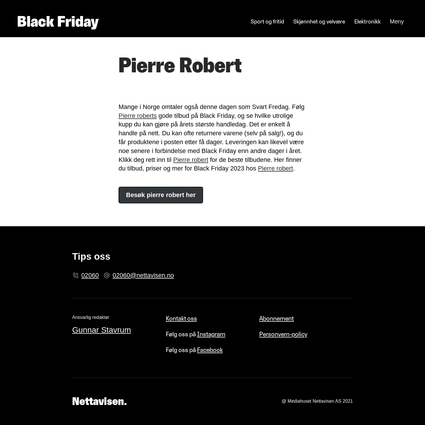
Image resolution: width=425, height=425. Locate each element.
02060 (90, 275)
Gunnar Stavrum (101, 329)
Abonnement (276, 318)
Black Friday (58, 21)
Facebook (210, 350)
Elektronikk (367, 21)
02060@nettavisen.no (143, 275)
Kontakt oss (181, 318)
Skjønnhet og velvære (319, 21)
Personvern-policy (283, 334)
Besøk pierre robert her (161, 194)
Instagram (211, 334)
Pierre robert (190, 159)
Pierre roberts (138, 115)
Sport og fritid (267, 21)
